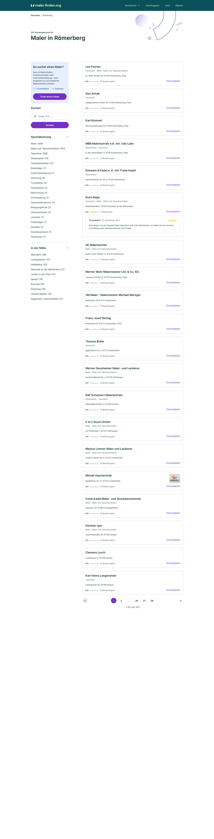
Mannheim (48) (38, 255)
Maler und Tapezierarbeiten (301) (48, 149)
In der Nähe (38, 248)
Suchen (50, 125)
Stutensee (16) (38, 289)
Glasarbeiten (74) (40, 158)
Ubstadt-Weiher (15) (41, 294)
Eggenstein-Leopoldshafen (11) (47, 299)
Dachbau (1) (37, 227)
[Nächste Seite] (180, 608)
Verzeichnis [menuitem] (130, 5)
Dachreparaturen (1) (41, 232)
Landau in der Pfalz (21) (43, 274)
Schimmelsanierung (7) (42, 173)
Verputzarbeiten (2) (41, 212)
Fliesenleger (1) (38, 222)
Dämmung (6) (38, 178)
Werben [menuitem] (179, 5)
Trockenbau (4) (39, 183)
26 (136, 608)
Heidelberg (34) (39, 264)
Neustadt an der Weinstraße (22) (48, 269)
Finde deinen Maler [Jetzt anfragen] (49, 97)
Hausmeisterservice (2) (43, 203)
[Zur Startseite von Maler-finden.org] (46, 5)
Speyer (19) (37, 279)
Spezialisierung (41, 137)
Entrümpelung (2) (40, 198)
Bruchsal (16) (37, 284)
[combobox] (50, 116)
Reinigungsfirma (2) (41, 207)
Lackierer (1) (37, 217)
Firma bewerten (173, 81)
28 (152, 608)
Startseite (35, 15)
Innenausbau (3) (39, 188)
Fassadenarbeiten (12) (42, 163)
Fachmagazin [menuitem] (152, 5)
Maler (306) (37, 144)
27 (144, 608)
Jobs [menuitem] (167, 5)
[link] (132, 74)
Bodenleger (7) (38, 168)
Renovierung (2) (39, 193)
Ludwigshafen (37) (40, 260)
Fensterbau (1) (38, 237)
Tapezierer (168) (39, 153)
